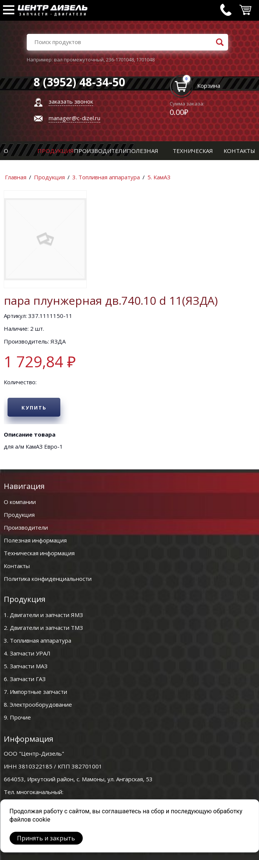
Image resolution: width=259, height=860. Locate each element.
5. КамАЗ (158, 177)
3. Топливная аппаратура (106, 177)
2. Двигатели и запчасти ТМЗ (43, 627)
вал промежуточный (79, 59)
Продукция (55, 150)
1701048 (145, 59)
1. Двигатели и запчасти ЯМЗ (43, 615)
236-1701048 (120, 59)
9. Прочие (17, 717)
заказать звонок (71, 101)
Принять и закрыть (46, 838)
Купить (34, 407)
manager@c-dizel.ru (74, 118)
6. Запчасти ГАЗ (25, 679)
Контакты (239, 150)
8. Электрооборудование (38, 704)
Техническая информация (39, 553)
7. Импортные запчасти (35, 691)
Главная (15, 177)
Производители (100, 150)
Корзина (208, 85)
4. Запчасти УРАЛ (27, 653)
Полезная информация (35, 540)
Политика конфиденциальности (48, 578)
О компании (20, 502)
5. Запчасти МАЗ (26, 666)
